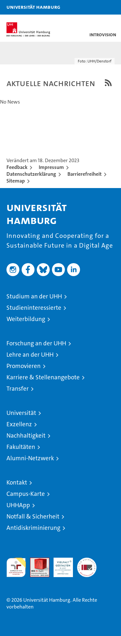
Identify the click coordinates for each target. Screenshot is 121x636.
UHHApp (18, 505)
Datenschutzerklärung (31, 174)
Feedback (16, 167)
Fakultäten (20, 447)
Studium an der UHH (34, 296)
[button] (96, 7)
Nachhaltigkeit (25, 435)
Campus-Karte (25, 494)
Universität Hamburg (33, 6)
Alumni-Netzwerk (30, 458)
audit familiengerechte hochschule (16, 567)
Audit (36, 561)
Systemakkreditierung (86, 561)
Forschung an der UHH (36, 343)
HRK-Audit (60, 564)
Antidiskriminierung (33, 528)
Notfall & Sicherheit (32, 516)
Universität (21, 413)
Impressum (51, 167)
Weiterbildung (25, 319)
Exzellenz (19, 424)
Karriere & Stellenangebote (43, 377)
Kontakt (16, 482)
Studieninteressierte (33, 308)
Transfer (17, 389)
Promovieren (23, 366)
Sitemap (15, 180)
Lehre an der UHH (30, 355)
